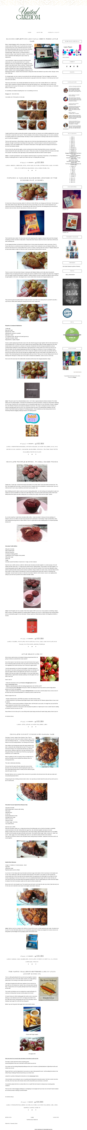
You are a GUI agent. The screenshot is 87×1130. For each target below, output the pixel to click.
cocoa (37, 641)
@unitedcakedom (42, 1066)
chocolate (21, 641)
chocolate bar (30, 641)
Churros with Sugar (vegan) (32, 1034)
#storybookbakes (31, 446)
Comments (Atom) (13, 1123)
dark (41, 641)
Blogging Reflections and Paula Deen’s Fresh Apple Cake (32, 40)
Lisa (31, 1063)
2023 (72, 138)
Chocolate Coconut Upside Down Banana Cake (32, 734)
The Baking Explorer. (29, 409)
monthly (26, 1107)
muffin (36, 644)
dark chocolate (49, 641)
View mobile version (32, 1119)
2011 (72, 182)
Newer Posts (8, 1117)
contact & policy (53, 32)
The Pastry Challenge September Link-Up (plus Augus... (73, 164)
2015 (72, 146)
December (73, 147)
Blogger (74, 377)
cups (16, 168)
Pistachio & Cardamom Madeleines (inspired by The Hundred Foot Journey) (32, 179)
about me (40, 32)
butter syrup (44, 165)
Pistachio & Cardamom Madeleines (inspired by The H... (73, 156)
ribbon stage (39, 344)
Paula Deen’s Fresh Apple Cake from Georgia (40, 144)
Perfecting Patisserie (9, 410)
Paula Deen (38, 168)
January (72, 176)
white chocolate (35, 452)
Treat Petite (11, 409)
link (52, 1105)
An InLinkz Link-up (9, 716)
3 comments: (30, 443)
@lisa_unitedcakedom (70, 274)
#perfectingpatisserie (18, 446)
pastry (32, 1107)
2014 (72, 178)
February (73, 174)
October (72, 150)
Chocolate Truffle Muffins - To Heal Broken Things (32, 462)
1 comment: (30, 1102)
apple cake (30, 165)
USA (48, 168)
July (73, 167)
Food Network (22, 168)
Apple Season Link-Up (32, 654)
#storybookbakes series (24, 401)
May (73, 170)
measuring (31, 168)
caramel (14, 641)
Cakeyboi (21, 409)
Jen (35, 1063)
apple (24, 165)
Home (32, 1117)
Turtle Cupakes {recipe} (75, 86)
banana (14, 959)
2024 (72, 137)
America (13, 165)
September (72, 152)
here (33, 1072)
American (19, 165)
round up (37, 1107)
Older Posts (56, 1117)
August (72, 166)
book (52, 446)
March (72, 173)
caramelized (24, 959)
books (13, 449)
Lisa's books (72, 348)
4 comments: (30, 638)
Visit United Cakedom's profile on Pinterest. (71, 266)
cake (50, 165)
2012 (72, 180)
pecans (44, 168)
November (72, 149)
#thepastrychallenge (18, 1105)
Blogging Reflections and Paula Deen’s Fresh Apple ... (73, 154)
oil (52, 959)
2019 (72, 141)
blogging (37, 165)
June (72, 169)
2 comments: (30, 162)
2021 (72, 139)
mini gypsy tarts (32, 1053)
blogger (28, 1105)
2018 (72, 142)
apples (28, 724)
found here (33, 405)
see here (27, 671)
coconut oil (46, 959)
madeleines (32, 449)
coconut (55, 165)
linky (45, 724)
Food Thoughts (12, 610)
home (29, 32)
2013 (72, 179)
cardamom (25, 449)
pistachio (40, 449)
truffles (42, 644)
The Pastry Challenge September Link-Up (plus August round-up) (32, 973)
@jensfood (49, 1066)
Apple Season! (27, 700)
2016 (72, 145)
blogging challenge (44, 446)
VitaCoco (35, 961)
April (73, 172)
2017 (72, 144)
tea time (46, 449)
